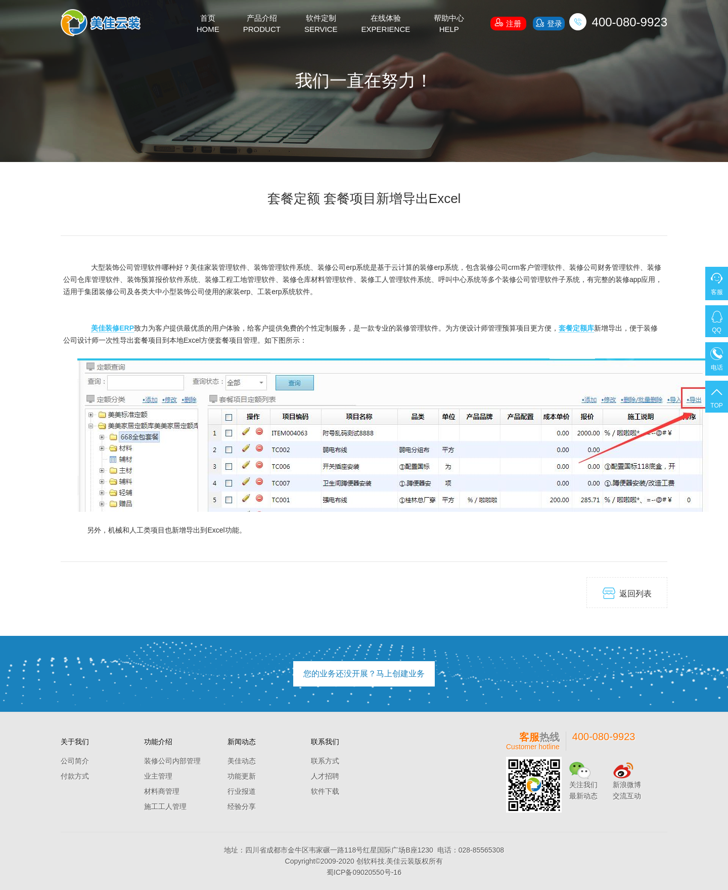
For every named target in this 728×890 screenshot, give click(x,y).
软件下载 (325, 791)
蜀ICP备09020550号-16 (364, 872)
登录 (548, 23)
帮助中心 (449, 24)
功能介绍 (158, 742)
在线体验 (386, 24)
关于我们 (75, 742)
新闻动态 (242, 742)
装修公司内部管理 (172, 761)
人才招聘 (325, 776)
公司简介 (75, 761)
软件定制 (321, 24)
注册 (508, 22)
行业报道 (242, 791)
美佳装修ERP (112, 328)
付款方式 (75, 776)
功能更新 (242, 776)
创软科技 (370, 861)
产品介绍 (262, 24)
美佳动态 (242, 761)
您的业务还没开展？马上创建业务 (364, 673)
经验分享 (242, 806)
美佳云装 (400, 861)
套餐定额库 (576, 328)
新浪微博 (627, 785)
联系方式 (325, 761)
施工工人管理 (165, 806)
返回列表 (627, 593)
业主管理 (158, 776)
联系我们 (325, 742)
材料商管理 (161, 791)
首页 (208, 24)
